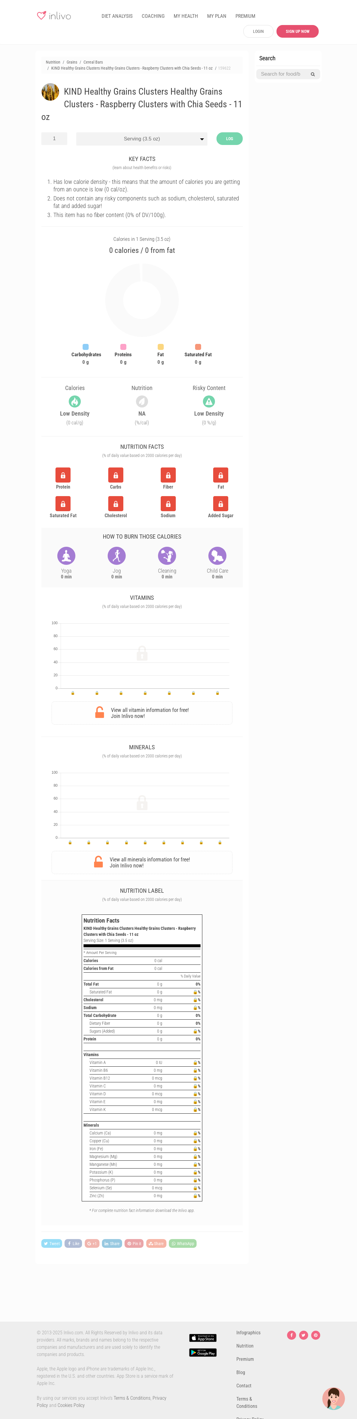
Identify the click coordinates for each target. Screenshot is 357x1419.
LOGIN (258, 31)
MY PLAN (216, 16)
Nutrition (245, 1346)
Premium (245, 1359)
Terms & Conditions (132, 1398)
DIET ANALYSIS (117, 16)
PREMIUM (245, 16)
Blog (240, 1372)
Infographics (248, 1333)
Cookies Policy (71, 1405)
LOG (229, 138)
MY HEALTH (186, 16)
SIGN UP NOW (298, 31)
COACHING (153, 16)
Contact (243, 1386)
